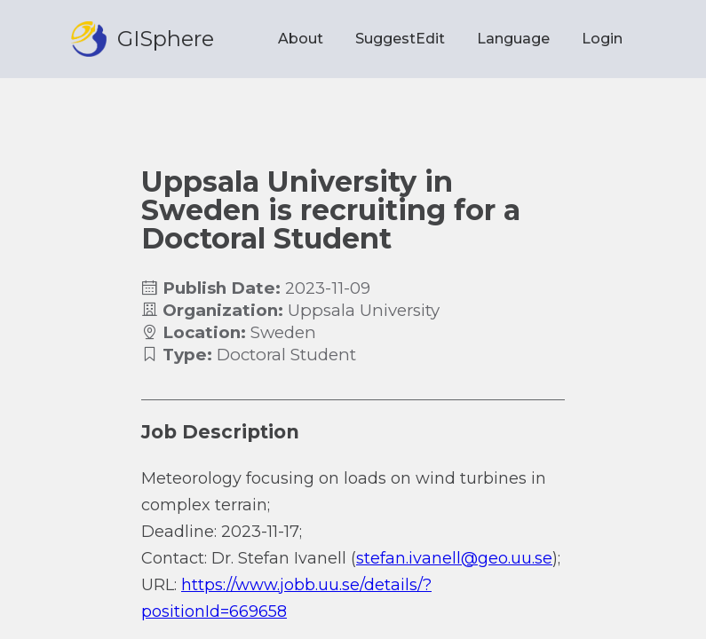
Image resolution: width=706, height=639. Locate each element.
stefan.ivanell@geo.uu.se (454, 558)
